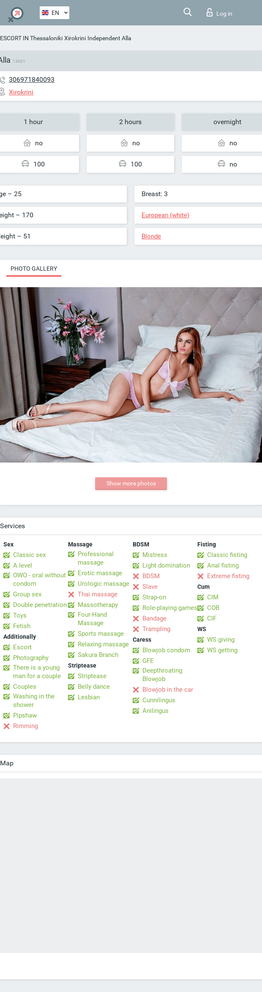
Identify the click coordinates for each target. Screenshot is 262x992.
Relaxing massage (103, 644)
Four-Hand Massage (92, 619)
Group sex (27, 594)
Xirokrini (75, 38)
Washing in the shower (34, 701)
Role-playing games (169, 608)
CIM (212, 597)
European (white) (165, 215)
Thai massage (97, 594)
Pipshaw (25, 715)
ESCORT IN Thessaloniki (31, 38)
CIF (211, 618)
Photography (31, 658)
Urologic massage (103, 583)
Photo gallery (34, 268)
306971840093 (32, 79)
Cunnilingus (158, 700)
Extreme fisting (228, 576)
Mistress (154, 555)
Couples (24, 686)
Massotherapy (98, 605)
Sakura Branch (98, 655)
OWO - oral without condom (39, 579)
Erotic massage (100, 573)
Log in (219, 12)
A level (22, 565)
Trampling (156, 629)
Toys (20, 615)
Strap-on (154, 597)
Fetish (21, 626)
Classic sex (29, 555)
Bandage (154, 618)
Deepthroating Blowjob (162, 675)
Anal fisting (223, 565)
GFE (148, 661)
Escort (22, 647)
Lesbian (89, 697)
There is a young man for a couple (37, 672)
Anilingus (155, 711)
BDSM (151, 576)
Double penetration (40, 605)
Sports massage (101, 633)
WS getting (222, 650)
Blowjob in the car (167, 689)
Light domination (166, 565)
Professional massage (96, 558)
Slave (150, 586)
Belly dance (94, 686)
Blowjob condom (166, 650)
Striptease (92, 676)
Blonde (151, 236)
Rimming (25, 726)
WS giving (221, 639)
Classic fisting (227, 555)
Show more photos (131, 483)
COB (213, 608)
